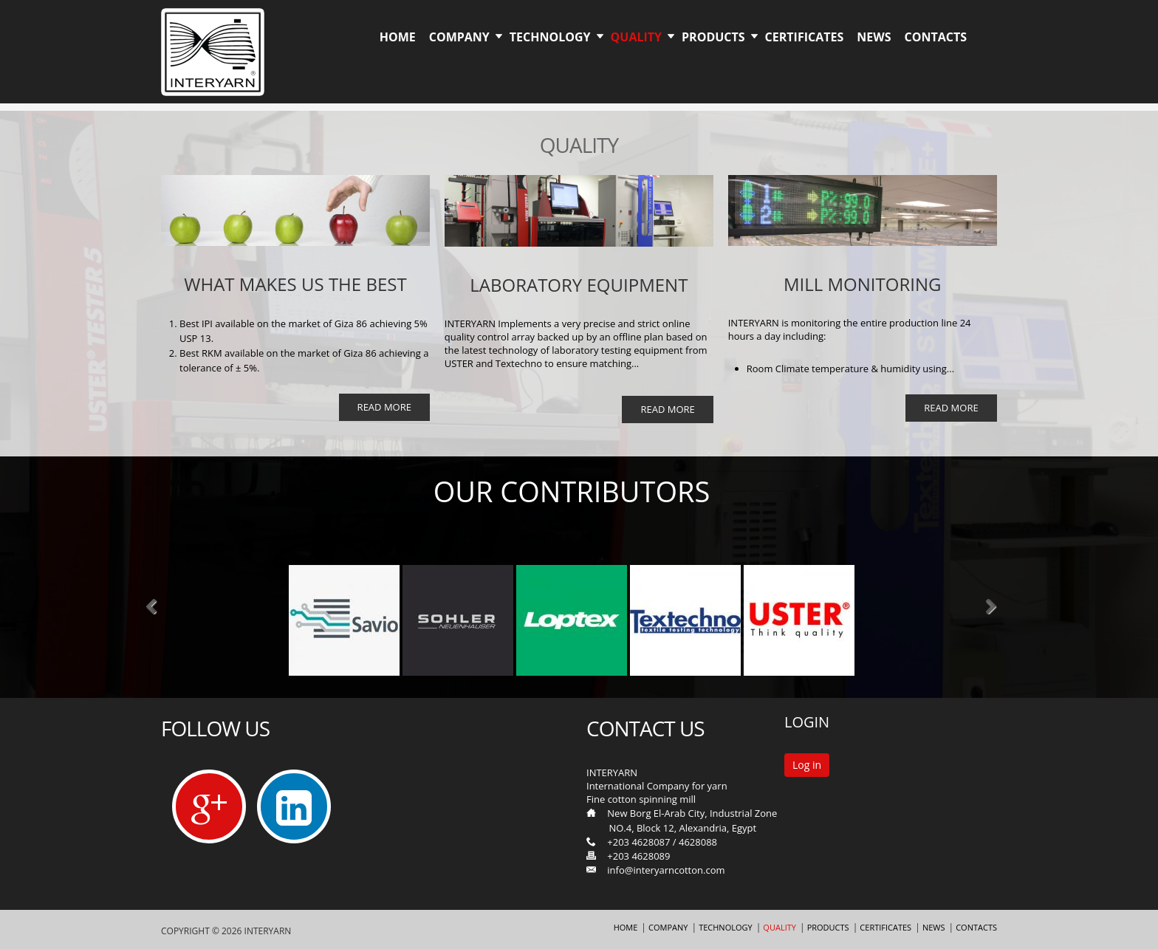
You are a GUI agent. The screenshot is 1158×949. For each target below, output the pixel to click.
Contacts (935, 37)
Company (459, 37)
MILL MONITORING (863, 284)
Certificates (804, 37)
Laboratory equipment (579, 285)
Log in (806, 765)
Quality (636, 37)
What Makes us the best (295, 284)
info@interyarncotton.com (665, 870)
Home (398, 37)
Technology (550, 37)
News (874, 37)
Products (713, 37)
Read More (384, 407)
